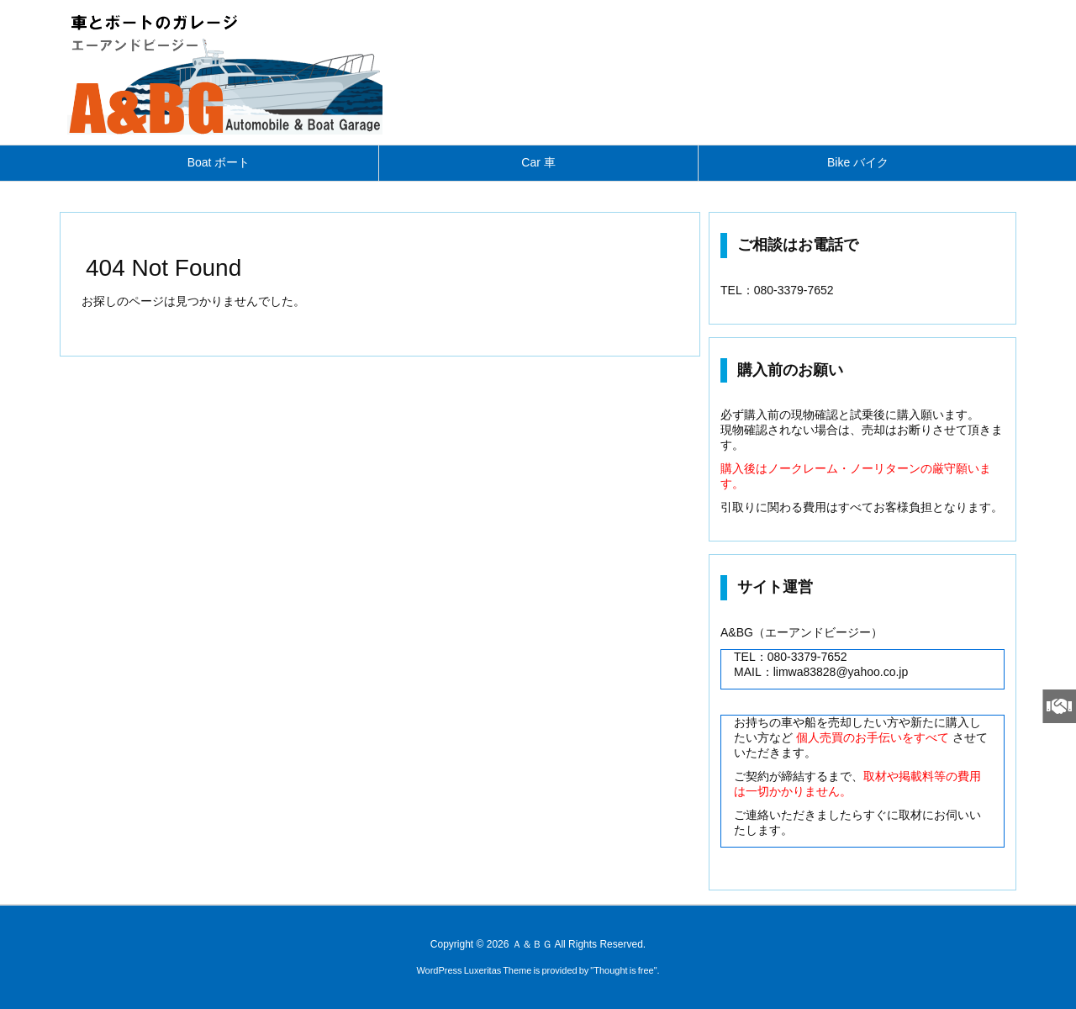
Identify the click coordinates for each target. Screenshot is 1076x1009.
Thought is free (623, 970)
